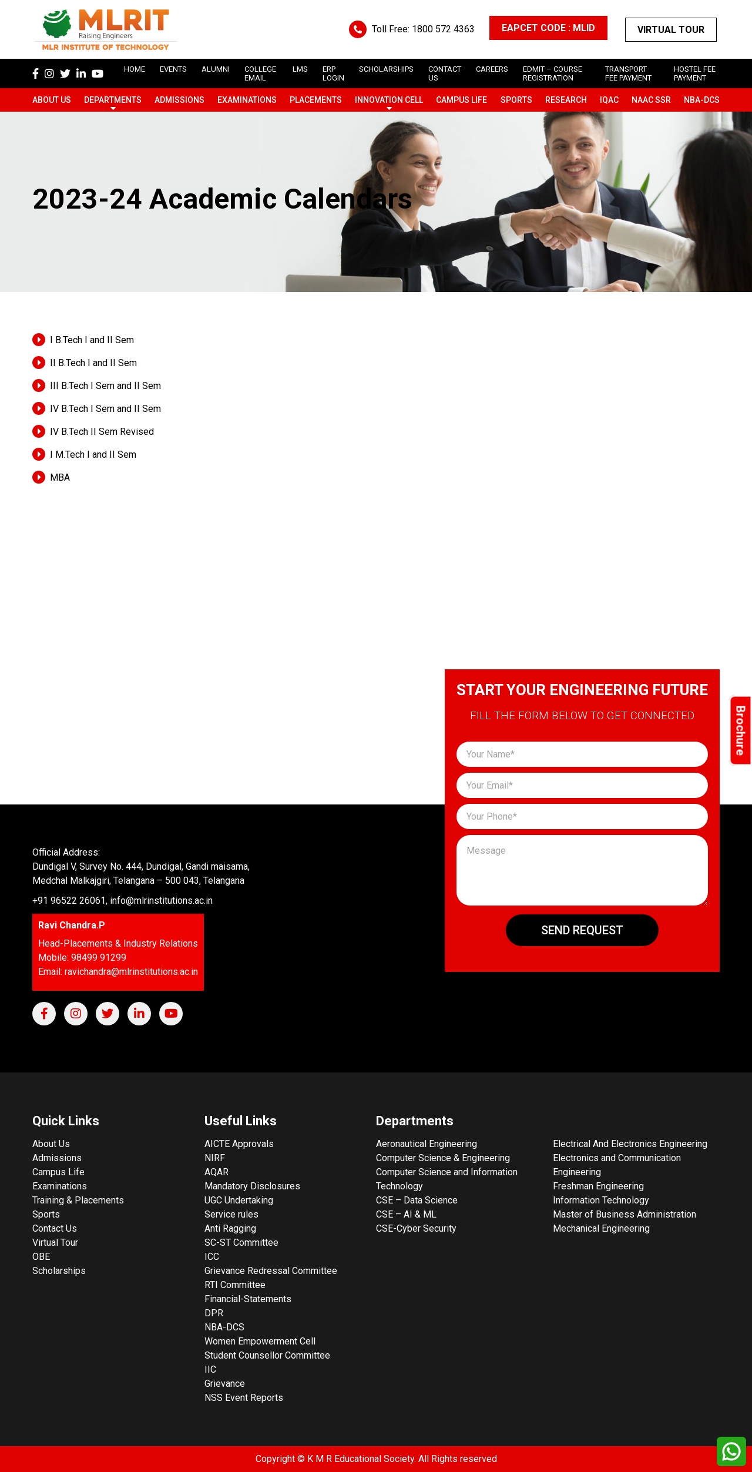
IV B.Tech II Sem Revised (102, 431)
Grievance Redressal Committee (270, 1270)
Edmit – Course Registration (552, 73)
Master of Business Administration (624, 1214)
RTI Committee (235, 1284)
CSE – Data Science (417, 1200)
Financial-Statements (247, 1299)
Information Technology (601, 1200)
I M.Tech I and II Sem (93, 454)
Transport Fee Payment (628, 73)
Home (134, 69)
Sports (516, 100)
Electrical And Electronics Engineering (630, 1143)
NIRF (214, 1157)
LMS (300, 69)
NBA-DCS (702, 100)
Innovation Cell (389, 100)
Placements (316, 100)
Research (566, 100)
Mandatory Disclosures (252, 1186)
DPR (213, 1313)
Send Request (582, 930)
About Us (51, 100)
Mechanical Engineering (601, 1228)
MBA (60, 477)
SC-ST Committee (241, 1242)
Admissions (179, 100)
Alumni (216, 69)
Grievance (224, 1383)
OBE (41, 1256)
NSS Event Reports (243, 1397)
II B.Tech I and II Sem (93, 362)
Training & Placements (78, 1200)
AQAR (216, 1172)
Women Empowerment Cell (259, 1341)
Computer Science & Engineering (443, 1157)
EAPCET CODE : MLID (548, 27)
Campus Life (461, 100)
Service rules (231, 1214)
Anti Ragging (230, 1228)
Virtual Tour (670, 29)
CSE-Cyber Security (416, 1228)
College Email (260, 73)
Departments (113, 100)
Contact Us (54, 1228)
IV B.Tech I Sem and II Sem (105, 408)
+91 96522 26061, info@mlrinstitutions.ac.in (122, 900)
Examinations (247, 100)
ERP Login (333, 73)
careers (492, 69)
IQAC (609, 100)
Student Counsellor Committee (267, 1355)
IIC (210, 1369)
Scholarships (59, 1270)
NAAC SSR (651, 100)
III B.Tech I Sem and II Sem (105, 385)
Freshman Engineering (598, 1186)
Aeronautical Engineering (426, 1143)
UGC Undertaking (238, 1200)
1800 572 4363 (443, 29)
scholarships (386, 69)
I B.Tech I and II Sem (92, 340)
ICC (211, 1256)
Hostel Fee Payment (695, 73)
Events (173, 69)
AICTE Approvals (239, 1143)
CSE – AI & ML (406, 1214)
